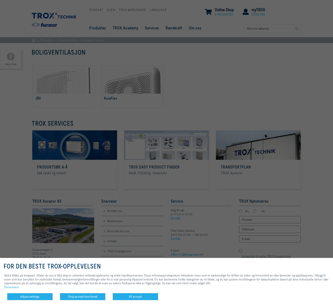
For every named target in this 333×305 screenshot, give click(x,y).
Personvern (11, 287)
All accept (135, 296)
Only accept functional (82, 296)
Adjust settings (29, 296)
